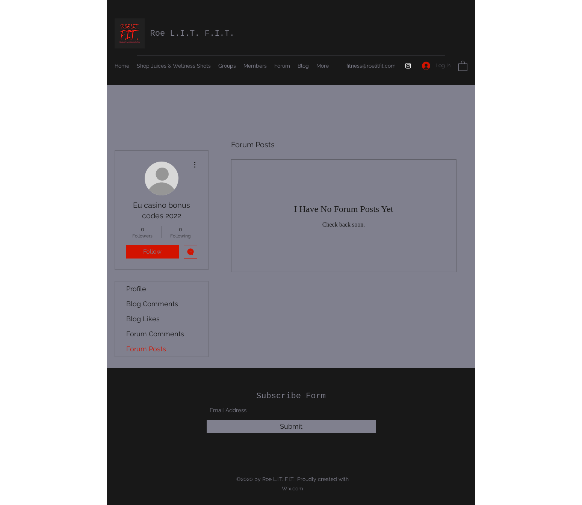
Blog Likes (143, 319)
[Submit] (291, 426)
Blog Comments (152, 304)
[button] (462, 65)
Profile (136, 289)
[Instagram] (408, 66)
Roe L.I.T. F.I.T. (192, 33)
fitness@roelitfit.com (371, 66)
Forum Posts (146, 349)
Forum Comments (155, 334)
